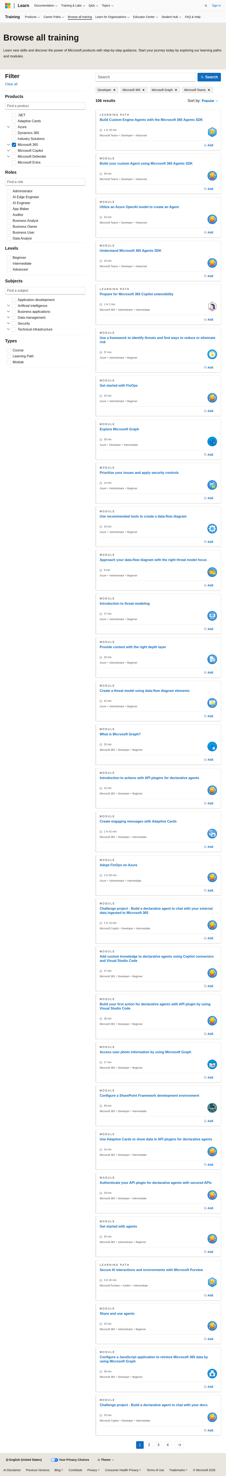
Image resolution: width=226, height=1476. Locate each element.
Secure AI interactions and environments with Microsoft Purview (151, 1270)
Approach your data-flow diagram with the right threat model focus (153, 560)
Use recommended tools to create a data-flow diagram (143, 516)
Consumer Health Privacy (122, 1470)
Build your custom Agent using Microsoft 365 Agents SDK (146, 163)
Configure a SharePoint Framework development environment (149, 1095)
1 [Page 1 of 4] (140, 1445)
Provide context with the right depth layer (133, 647)
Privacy (92, 1470)
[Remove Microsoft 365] (134, 90)
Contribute (75, 1470)
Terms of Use (155, 1470)
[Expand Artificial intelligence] (8, 306)
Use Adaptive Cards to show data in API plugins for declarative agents (156, 1139)
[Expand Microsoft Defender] (8, 157)
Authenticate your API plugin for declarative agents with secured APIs (155, 1183)
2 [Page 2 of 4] (149, 1445)
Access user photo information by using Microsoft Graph (145, 1052)
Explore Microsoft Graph (119, 429)
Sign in (216, 5)
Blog (58, 1470)
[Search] (145, 77)
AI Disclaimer (12, 1470)
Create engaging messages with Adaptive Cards (138, 821)
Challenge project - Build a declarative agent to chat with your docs (153, 1405)
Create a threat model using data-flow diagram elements (144, 691)
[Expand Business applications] (8, 312)
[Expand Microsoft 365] (8, 145)
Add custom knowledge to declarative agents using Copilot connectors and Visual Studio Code (157, 958)
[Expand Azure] (8, 127)
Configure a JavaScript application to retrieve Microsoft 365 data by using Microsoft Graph (154, 1359)
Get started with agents (118, 1226)
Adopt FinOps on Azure (118, 865)
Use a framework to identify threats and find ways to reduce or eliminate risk (157, 340)
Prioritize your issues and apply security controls (139, 472)
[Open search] (206, 5)
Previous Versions (37, 1470)
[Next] (179, 1445)
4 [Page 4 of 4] (168, 1445)
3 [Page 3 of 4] (158, 1445)
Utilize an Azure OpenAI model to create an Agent (139, 207)
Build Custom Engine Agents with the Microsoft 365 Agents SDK (151, 120)
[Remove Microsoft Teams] (197, 90)
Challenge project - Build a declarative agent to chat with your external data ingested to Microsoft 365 (156, 911)
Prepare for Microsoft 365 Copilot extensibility (136, 294)
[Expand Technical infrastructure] (8, 329)
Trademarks (177, 1470)
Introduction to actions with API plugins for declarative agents (149, 778)
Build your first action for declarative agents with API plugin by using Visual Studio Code (155, 1006)
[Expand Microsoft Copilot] (8, 151)
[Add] (209, 145)
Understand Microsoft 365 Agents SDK (130, 250)
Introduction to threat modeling (125, 603)
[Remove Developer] (107, 90)
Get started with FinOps (119, 385)
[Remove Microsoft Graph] (165, 90)
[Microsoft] (8, 5)
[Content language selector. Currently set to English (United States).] (23, 1460)
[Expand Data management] (8, 318)
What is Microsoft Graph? (120, 734)
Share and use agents (117, 1313)
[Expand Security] (8, 323)
